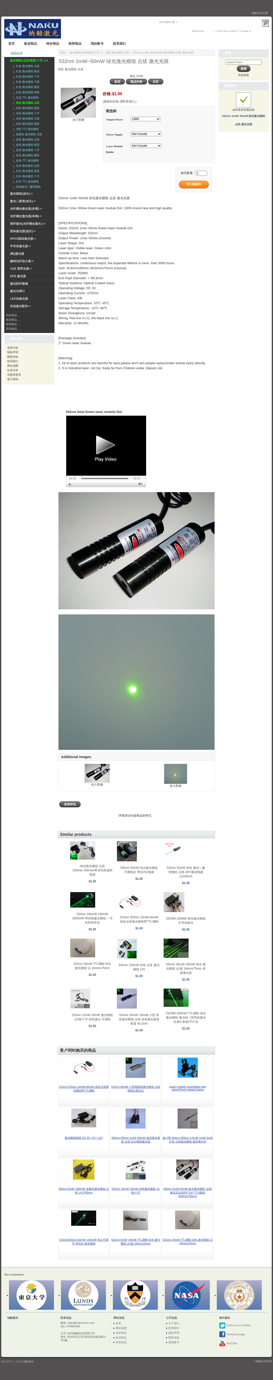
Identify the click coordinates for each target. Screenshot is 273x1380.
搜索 (228, 53)
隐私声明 (12, 352)
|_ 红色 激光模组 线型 (25, 71)
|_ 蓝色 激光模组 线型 (25, 144)
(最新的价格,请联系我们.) (119, 101)
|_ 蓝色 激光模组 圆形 (25, 155)
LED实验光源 (19, 298)
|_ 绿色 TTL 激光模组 (25, 128)
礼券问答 (12, 370)
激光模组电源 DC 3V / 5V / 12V (84, 1137)
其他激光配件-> (20, 306)
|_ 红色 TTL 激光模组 (25, 97)
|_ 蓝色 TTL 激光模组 (25, 160)
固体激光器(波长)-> (23, 231)
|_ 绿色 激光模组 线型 (25, 107)
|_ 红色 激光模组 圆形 (25, 86)
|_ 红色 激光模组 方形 (25, 81)
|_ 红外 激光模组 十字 (25, 176)
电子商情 (12, 379)
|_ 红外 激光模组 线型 (25, 170)
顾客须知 (12, 356)
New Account (259, 30)
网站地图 (12, 365)
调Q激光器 (17, 253)
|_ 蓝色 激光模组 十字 (25, 149)
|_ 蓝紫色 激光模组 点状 (26, 134)
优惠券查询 (14, 374)
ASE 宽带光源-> (21, 268)
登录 (208, 30)
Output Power (114, 119)
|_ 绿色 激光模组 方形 (25, 118)
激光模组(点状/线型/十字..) (85, 52)
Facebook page (232, 1334)
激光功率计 (17, 291)
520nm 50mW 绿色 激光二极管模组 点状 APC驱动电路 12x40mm (186, 872)
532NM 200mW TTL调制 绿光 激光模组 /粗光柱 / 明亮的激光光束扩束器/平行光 (186, 1018)
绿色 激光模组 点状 (117, 52)
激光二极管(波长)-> (23, 201)
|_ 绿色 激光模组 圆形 (25, 123)
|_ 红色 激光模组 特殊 (25, 92)
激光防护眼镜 (19, 283)
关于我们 (173, 1323)
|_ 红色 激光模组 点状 (25, 65)
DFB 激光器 (18, 276)
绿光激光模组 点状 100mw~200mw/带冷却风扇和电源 (92, 870)
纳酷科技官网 (260, 12)
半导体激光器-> (20, 246)
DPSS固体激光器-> (23, 238)
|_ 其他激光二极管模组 (26, 186)
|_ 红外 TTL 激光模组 (25, 181)
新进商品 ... (13, 319)
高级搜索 (243, 74)
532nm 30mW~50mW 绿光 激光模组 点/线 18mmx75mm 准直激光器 (186, 969)
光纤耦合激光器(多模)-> (26, 208)
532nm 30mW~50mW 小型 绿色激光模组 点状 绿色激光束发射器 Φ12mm (139, 1019)
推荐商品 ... (13, 324)
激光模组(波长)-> (21, 193)
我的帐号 (97, 43)
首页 (11, 43)
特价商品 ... (13, 315)
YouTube (228, 1343)
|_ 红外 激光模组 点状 (25, 165)
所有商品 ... (13, 328)
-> (29, 60)
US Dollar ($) (167, 21)
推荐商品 (74, 43)
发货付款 (12, 347)
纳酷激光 (28, 1361)
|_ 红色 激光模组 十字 (25, 76)
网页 (148, 815)
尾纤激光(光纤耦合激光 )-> (27, 223)
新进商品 (30, 43)
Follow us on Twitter (235, 1325)
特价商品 (52, 43)
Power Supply (114, 134)
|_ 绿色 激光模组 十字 (25, 113)
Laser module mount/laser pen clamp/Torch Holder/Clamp (187, 1088)
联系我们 (119, 43)
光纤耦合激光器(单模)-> (26, 216)
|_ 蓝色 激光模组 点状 (25, 139)
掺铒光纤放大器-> (22, 261)
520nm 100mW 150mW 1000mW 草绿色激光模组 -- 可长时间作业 (92, 918)
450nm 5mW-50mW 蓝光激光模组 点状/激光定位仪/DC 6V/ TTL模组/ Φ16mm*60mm (187, 1192)
